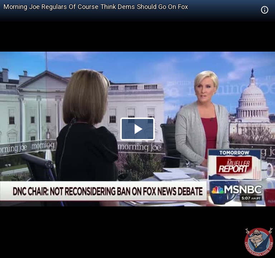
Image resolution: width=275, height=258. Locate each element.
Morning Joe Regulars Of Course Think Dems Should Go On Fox (96, 6)
